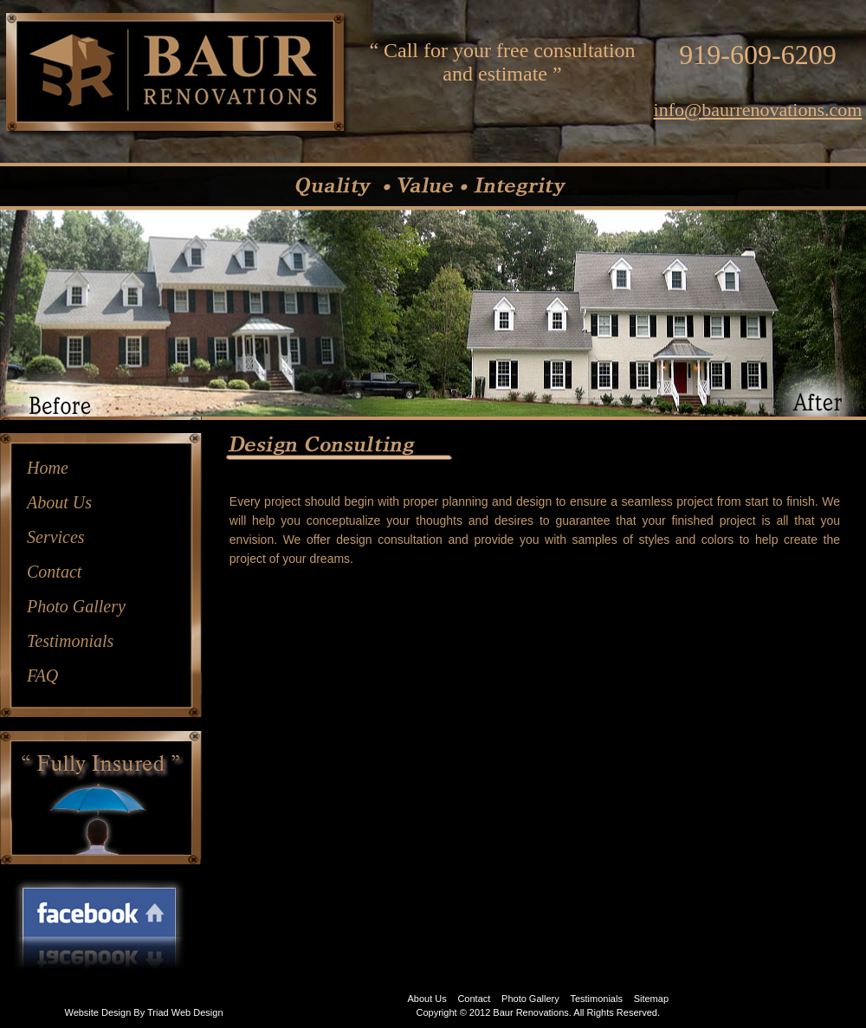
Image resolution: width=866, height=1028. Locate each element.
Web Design (197, 1012)
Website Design (97, 1012)
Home (47, 467)
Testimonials (70, 640)
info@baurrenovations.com (758, 109)
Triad (158, 1012)
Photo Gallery (76, 606)
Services (56, 536)
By (139, 1012)
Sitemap (651, 998)
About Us (59, 502)
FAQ (42, 675)
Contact (54, 571)
